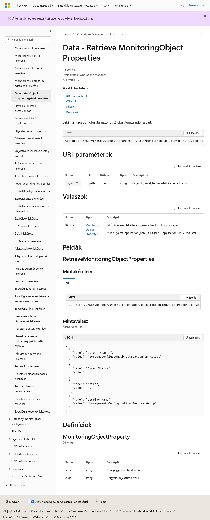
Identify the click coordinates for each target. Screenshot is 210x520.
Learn (66, 34)
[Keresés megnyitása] (183, 5)
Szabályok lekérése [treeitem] (26, 218)
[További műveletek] (200, 34)
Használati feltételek (15, 517)
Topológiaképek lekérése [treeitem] (30, 309)
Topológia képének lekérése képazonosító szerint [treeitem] (32, 298)
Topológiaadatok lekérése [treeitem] (30, 288)
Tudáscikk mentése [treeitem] (27, 366)
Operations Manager (90, 34)
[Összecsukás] (50, 31)
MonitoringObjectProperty (93, 229)
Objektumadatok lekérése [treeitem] (31, 131)
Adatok (114, 34)
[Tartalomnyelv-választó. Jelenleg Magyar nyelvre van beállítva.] (12, 501)
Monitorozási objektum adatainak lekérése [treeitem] (29, 83)
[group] (133, 141)
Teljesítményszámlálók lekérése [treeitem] (28, 165)
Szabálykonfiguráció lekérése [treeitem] (33, 191)
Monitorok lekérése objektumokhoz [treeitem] (27, 120)
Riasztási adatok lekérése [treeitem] (30, 328)
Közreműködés (78, 511)
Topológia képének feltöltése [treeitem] (32, 411)
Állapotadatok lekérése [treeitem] (29, 248)
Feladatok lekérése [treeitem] (26, 281)
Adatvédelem (100, 511)
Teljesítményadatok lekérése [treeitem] (32, 176)
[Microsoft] (7, 5)
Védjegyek (39, 517)
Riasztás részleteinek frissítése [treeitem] (27, 401)
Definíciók (72, 112)
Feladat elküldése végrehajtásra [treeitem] (25, 388)
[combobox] (28, 39)
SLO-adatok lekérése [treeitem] (28, 241)
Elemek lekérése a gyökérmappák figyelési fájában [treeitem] (29, 341)
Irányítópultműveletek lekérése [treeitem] (28, 356)
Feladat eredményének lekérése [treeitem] (29, 271)
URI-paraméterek (77, 96)
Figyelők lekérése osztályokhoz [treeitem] (25, 108)
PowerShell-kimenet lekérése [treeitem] (32, 183)
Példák (70, 107)
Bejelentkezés (196, 5)
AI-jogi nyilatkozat (14, 511)
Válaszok (71, 101)
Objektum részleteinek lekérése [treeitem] (29, 140)
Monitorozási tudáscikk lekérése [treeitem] (29, 70)
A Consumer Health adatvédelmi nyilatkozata (144, 511)
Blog (58, 511)
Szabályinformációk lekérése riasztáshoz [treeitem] (32, 208)
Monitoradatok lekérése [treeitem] (30, 48)
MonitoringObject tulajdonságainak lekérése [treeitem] (31, 95)
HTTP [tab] (69, 282)
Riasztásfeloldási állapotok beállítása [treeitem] (31, 376)
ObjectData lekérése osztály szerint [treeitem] (32, 153)
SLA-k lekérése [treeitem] (24, 233)
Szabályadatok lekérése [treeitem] (29, 198)
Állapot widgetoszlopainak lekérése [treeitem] (31, 258)
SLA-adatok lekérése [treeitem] (27, 226)
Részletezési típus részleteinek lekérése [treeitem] (27, 318)
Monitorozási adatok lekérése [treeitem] (28, 58)
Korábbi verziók (40, 511)
